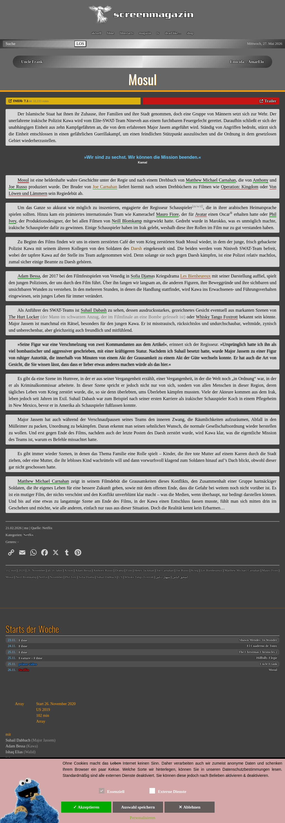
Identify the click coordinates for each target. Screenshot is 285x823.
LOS (80, 43)
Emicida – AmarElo (247, 62)
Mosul (273, 670)
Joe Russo (182, 570)
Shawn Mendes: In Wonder (258, 640)
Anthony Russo (103, 570)
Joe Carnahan (165, 570)
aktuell (96, 33)
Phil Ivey (71, 577)
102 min (11, 570)
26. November (36, 570)
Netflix (24, 670)
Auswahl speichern (138, 807)
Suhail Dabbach (106, 577)
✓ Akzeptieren (86, 807)
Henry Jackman (144, 570)
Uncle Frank (32, 62)
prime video (28, 664)
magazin (145, 33)
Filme (23, 640)
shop (190, 33)
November (56, 577)
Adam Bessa (83, 570)
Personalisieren (142, 817)
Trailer (270, 101)
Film (129, 570)
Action (68, 570)
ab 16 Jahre (55, 570)
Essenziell (112, 790)
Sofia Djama (86, 577)
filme (110, 33)
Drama (119, 570)
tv (158, 33)
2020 (21, 570)
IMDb (18, 101)
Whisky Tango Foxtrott (138, 577)
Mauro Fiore (270, 570)
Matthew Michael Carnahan (242, 570)
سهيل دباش (163, 577)
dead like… (173, 33)
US (120, 577)
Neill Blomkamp (26, 577)
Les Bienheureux (211, 570)
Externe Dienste (167, 790)
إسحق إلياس (180, 577)
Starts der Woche (32, 629)
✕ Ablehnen (189, 807)
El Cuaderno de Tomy (262, 646)
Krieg (194, 570)
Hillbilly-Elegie (266, 658)
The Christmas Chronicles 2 (258, 652)
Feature (25, 658)
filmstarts (126, 33)
